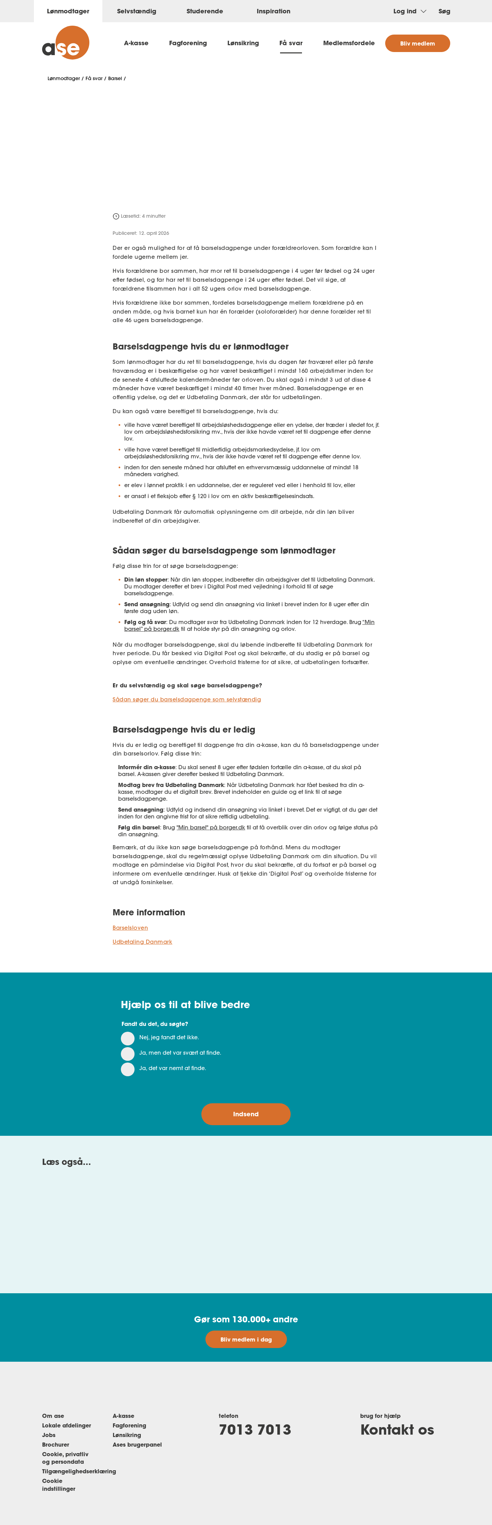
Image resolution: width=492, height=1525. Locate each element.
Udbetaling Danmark (142, 941)
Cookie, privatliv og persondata (65, 1457)
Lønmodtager (64, 78)
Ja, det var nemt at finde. (172, 1068)
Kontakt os (397, 1429)
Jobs (48, 1434)
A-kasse (136, 43)
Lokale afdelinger (66, 1425)
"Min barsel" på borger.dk (211, 827)
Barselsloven (130, 927)
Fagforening (188, 43)
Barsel (115, 78)
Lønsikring (243, 43)
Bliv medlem (417, 43)
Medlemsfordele (349, 43)
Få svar (291, 43)
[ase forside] (65, 43)
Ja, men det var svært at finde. (180, 1052)
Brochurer (55, 1444)
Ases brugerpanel (137, 1444)
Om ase (53, 1415)
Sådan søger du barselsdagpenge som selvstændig (187, 699)
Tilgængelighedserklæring (79, 1471)
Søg (444, 11)
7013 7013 (255, 1429)
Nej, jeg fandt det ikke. (169, 1037)
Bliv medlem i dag (246, 1339)
